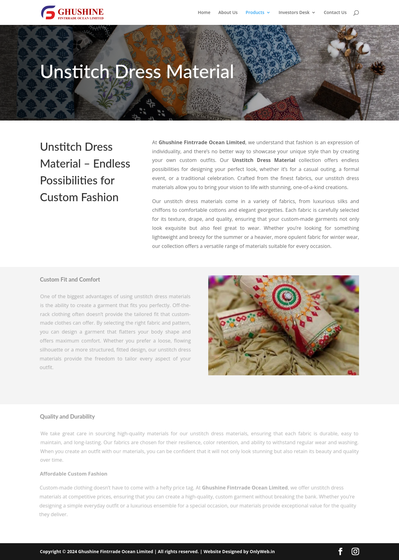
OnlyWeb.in (261, 551)
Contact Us (335, 12)
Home (204, 12)
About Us (228, 12)
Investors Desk (294, 12)
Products (255, 12)
